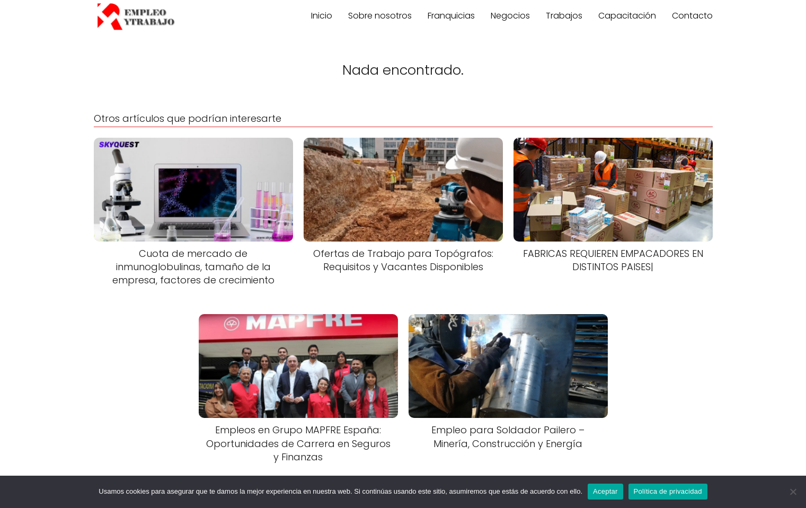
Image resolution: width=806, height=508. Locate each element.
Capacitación (627, 16)
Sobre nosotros (380, 16)
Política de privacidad (668, 491)
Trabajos (564, 16)
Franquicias (451, 16)
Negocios (510, 16)
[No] (792, 491)
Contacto (692, 16)
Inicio (321, 16)
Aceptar (605, 491)
